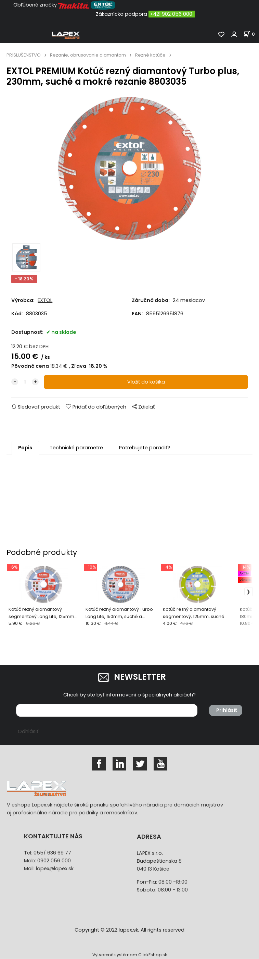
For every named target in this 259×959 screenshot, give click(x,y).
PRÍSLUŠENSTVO (24, 55)
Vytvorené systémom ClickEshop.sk (129, 955)
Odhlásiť (28, 731)
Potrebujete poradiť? (144, 447)
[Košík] (251, 34)
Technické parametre (76, 447)
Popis (25, 447)
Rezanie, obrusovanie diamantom (88, 55)
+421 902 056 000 (171, 14)
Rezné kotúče (150, 55)
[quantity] (25, 382)
